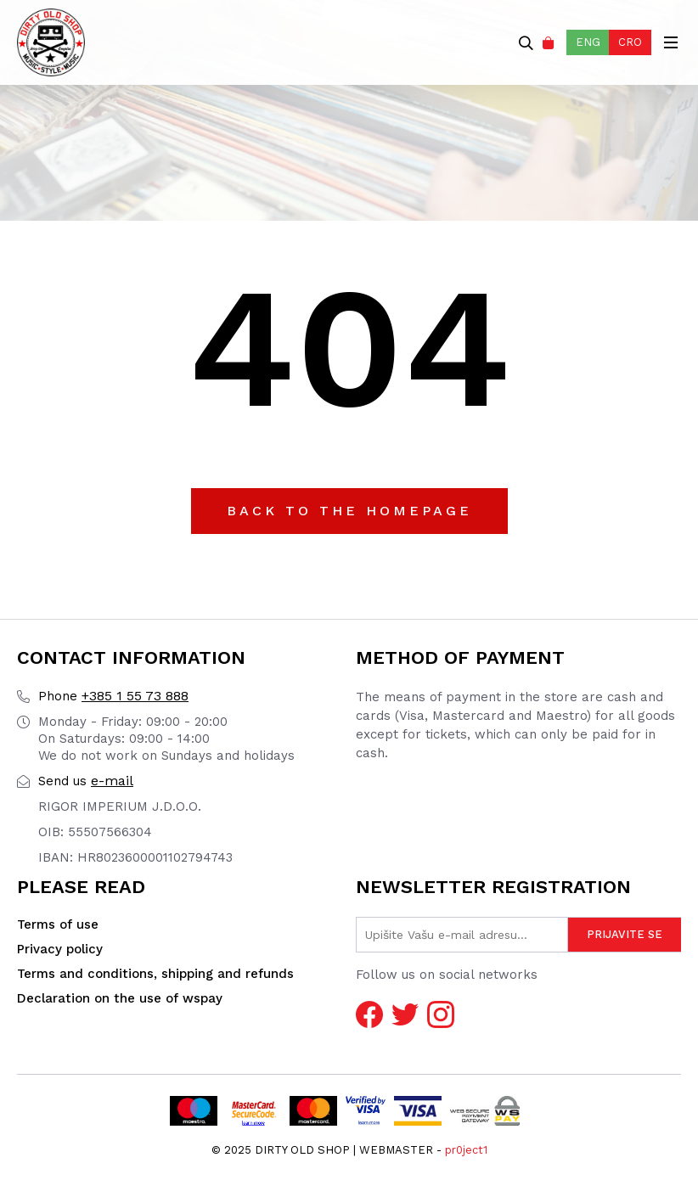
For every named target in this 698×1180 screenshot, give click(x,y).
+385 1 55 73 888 (113, 696)
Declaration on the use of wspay (119, 998)
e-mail (85, 781)
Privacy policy (60, 949)
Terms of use (58, 924)
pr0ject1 (466, 1149)
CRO (630, 42)
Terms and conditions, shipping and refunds (155, 973)
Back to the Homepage (349, 511)
